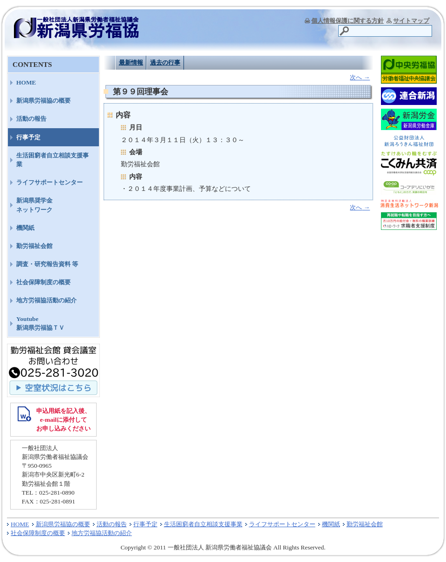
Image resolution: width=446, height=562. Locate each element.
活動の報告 (31, 118)
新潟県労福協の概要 (43, 100)
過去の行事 (165, 62)
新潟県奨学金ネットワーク (34, 205)
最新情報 (131, 62)
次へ (360, 77)
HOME (26, 82)
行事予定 (28, 137)
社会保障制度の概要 (43, 282)
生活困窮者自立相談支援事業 (52, 160)
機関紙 (25, 227)
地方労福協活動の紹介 (46, 300)
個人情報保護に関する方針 (347, 20)
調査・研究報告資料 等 (47, 264)
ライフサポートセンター (49, 182)
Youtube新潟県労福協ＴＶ (40, 323)
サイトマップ (411, 20)
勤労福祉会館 (34, 245)
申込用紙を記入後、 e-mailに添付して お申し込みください (63, 419)
